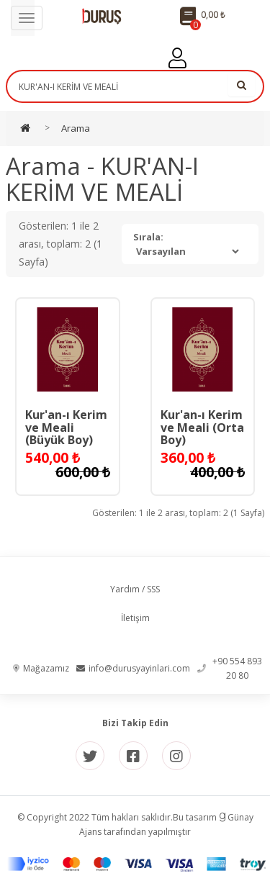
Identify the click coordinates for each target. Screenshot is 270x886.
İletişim (135, 618)
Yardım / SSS (135, 589)
